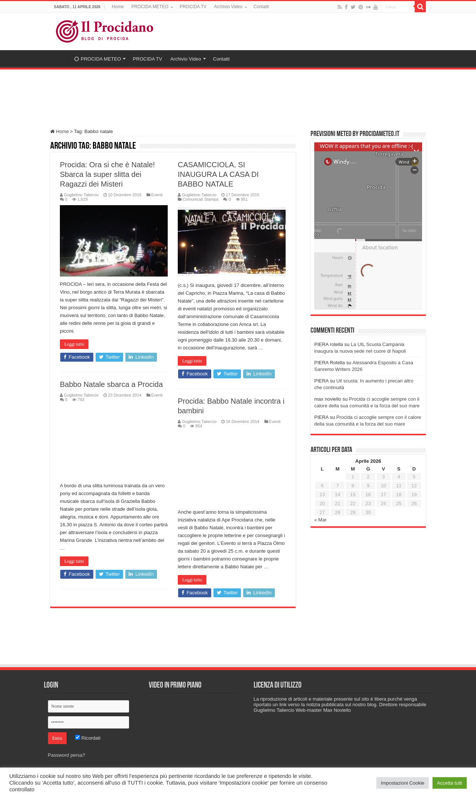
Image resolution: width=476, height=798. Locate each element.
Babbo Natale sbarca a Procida (111, 384)
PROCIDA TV (193, 6)
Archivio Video (228, 6)
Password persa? (66, 755)
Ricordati (87, 738)
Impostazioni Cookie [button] (402, 783)
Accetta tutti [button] (449, 783)
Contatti (261, 6)
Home (118, 6)
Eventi (157, 195)
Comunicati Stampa (200, 199)
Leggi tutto (74, 344)
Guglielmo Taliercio (81, 195)
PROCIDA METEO (149, 6)
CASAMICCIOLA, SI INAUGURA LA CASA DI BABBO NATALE (218, 174)
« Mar (320, 520)
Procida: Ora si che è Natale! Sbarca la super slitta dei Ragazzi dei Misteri (107, 174)
